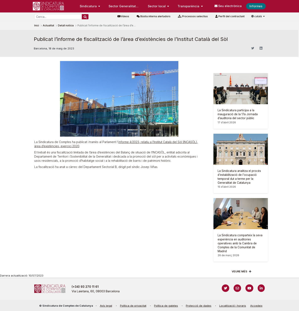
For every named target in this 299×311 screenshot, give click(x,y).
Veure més (239, 271)
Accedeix (256, 305)
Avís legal (106, 305)
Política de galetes (166, 305)
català (256, 16)
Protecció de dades (198, 305)
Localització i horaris (232, 305)
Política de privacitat (133, 305)
